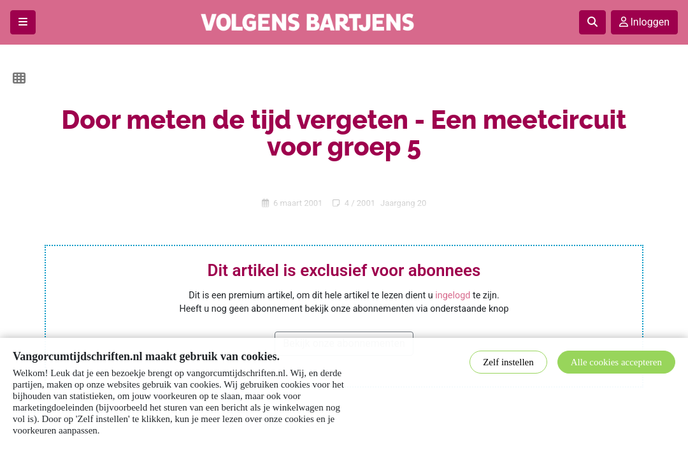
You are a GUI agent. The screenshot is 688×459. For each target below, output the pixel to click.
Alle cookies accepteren (616, 362)
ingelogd (452, 295)
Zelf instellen (508, 362)
